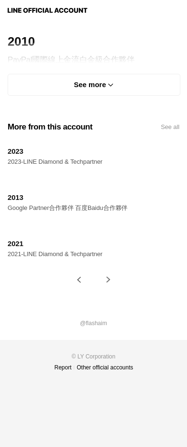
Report (62, 367)
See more (90, 84)
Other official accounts (105, 367)
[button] (79, 280)
